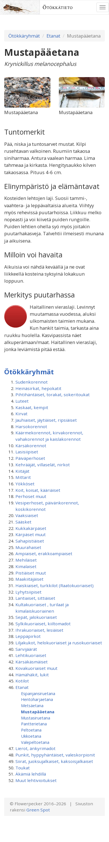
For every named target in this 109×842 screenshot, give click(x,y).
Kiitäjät (22, 471)
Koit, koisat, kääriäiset (37, 490)
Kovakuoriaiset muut (36, 668)
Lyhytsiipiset (28, 592)
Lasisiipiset (26, 452)
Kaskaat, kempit (31, 407)
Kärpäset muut (30, 534)
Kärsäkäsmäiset (31, 662)
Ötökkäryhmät (24, 36)
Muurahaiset (28, 547)
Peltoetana (31, 730)
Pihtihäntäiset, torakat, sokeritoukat (52, 394)
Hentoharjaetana (37, 699)
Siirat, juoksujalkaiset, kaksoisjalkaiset (54, 761)
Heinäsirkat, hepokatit (38, 388)
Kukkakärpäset (30, 528)
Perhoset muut (30, 496)
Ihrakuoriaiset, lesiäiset (39, 630)
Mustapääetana (37, 711)
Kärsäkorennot (30, 445)
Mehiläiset (26, 560)
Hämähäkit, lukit (32, 674)
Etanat (53, 36)
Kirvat (21, 413)
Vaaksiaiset (26, 515)
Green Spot (38, 810)
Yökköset (24, 483)
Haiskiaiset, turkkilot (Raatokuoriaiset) (54, 585)
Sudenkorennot (31, 382)
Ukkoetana (31, 736)
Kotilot (22, 681)
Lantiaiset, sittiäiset (35, 598)
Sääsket (23, 522)
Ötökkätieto (58, 7)
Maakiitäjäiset (29, 579)
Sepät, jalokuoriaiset (36, 617)
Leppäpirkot (28, 636)
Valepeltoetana (35, 742)
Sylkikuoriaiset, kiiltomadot (43, 623)
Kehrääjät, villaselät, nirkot (42, 464)
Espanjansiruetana (38, 693)
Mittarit (23, 477)
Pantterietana (34, 723)
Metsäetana (32, 705)
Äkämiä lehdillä (30, 774)
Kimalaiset (25, 566)
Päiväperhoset (30, 458)
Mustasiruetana (35, 718)
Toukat (22, 768)
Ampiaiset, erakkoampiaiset (43, 553)
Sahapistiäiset (29, 541)
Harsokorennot (31, 426)
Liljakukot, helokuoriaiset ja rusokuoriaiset (58, 642)
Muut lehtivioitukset (36, 780)
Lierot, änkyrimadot (35, 748)
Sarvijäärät (26, 649)
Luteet (22, 401)
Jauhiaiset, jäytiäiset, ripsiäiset (46, 420)
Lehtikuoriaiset (30, 655)
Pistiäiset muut (30, 573)
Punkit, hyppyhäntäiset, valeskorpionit (55, 755)
